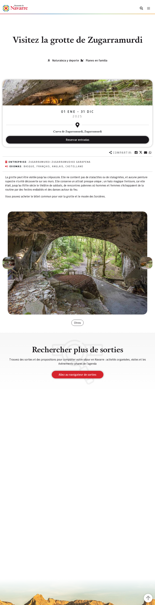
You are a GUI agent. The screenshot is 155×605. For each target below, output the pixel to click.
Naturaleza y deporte (65, 60)
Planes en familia (96, 60)
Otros (77, 322)
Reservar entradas (77, 139)
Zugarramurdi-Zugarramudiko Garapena (59, 161)
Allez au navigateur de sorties (77, 374)
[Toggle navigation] (148, 8)
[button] (9, 263)
